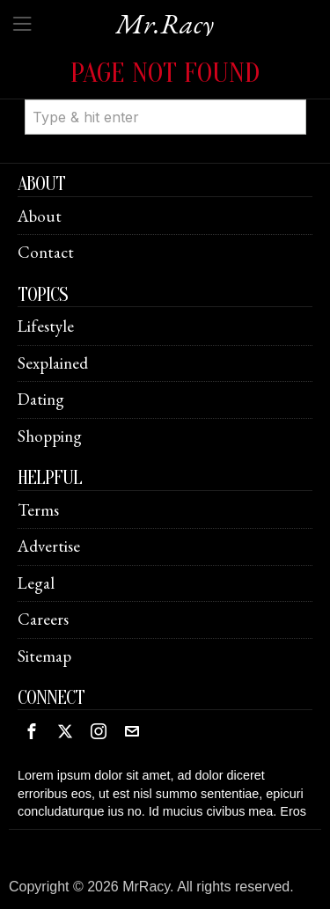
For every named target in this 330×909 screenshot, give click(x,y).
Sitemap (44, 656)
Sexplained (53, 363)
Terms (38, 510)
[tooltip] (32, 731)
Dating (41, 399)
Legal (36, 583)
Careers (43, 619)
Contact (46, 252)
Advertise (49, 546)
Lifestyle (46, 326)
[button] (285, 99)
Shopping (50, 436)
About (40, 216)
